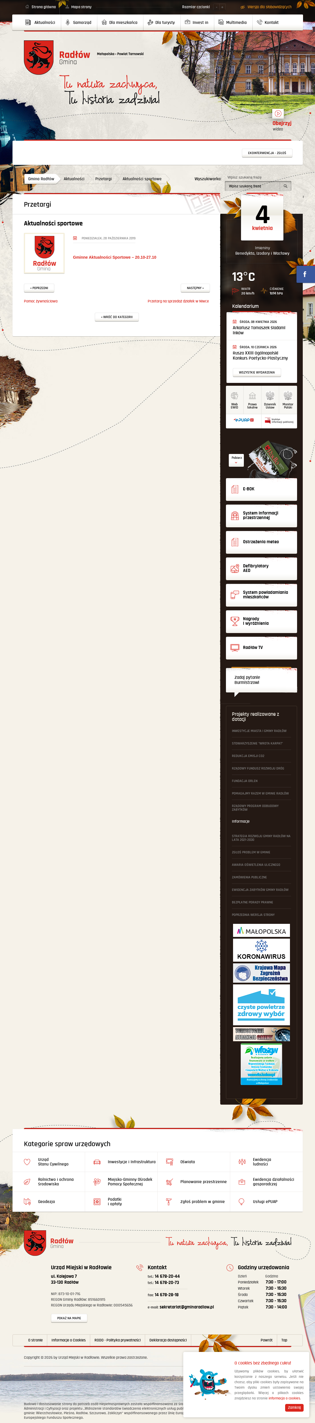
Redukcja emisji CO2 (248, 756)
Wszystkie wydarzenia (257, 372)
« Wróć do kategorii (117, 317)
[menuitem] (42, 22)
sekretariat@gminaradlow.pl (181, 1307)
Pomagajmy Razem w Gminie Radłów (260, 793)
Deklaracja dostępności (168, 1340)
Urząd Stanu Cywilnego (53, 1162)
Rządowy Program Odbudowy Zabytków (255, 808)
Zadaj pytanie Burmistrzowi (247, 680)
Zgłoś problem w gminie (251, 852)
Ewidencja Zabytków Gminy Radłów (260, 890)
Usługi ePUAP (265, 1201)
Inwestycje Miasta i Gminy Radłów (259, 731)
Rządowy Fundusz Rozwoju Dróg (258, 768)
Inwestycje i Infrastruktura (132, 1162)
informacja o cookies (284, 1398)
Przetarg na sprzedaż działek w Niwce (178, 301)
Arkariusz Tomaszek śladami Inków (259, 330)
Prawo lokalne (252, 406)
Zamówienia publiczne (249, 877)
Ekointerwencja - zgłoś (267, 153)
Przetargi (103, 179)
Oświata (187, 1162)
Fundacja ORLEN (245, 781)
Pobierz (237, 458)
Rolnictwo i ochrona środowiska (56, 1182)
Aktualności (74, 179)
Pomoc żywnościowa (40, 301)
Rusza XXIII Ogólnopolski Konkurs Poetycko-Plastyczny (260, 355)
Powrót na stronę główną (57, 57)
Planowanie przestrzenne (203, 1182)
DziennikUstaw (270, 406)
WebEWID (234, 406)
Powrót (267, 1340)
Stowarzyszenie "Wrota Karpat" (257, 743)
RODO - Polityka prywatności (117, 1340)
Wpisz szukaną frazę (245, 177)
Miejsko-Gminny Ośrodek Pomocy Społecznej (130, 1182)
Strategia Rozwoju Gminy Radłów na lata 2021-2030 (261, 838)
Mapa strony (81, 7)
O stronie (35, 1340)
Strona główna (44, 7)
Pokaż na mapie (69, 1318)
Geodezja (46, 1201)
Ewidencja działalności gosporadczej (273, 1182)
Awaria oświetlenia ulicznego (256, 865)
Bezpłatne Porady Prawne (252, 902)
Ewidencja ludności (262, 1162)
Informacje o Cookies (69, 1340)
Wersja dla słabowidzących (269, 7)
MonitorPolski (288, 406)
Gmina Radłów (41, 179)
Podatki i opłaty (115, 1202)
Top (284, 1340)
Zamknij (294, 1407)
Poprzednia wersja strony (253, 915)
